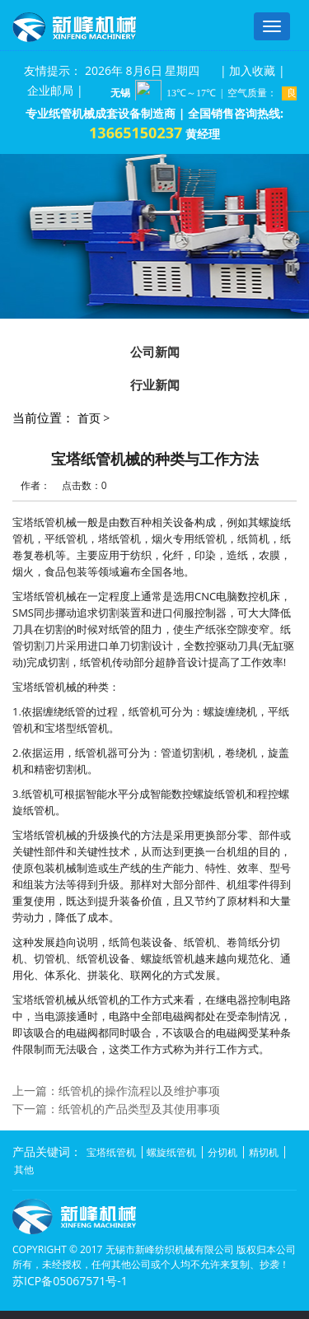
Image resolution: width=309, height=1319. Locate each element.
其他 (24, 1169)
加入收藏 (252, 70)
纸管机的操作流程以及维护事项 (139, 1090)
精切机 (264, 1152)
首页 (89, 418)
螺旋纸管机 (171, 1152)
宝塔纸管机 (111, 1152)
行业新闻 (155, 384)
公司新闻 (155, 351)
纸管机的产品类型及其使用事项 (139, 1108)
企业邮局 (50, 90)
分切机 (222, 1152)
